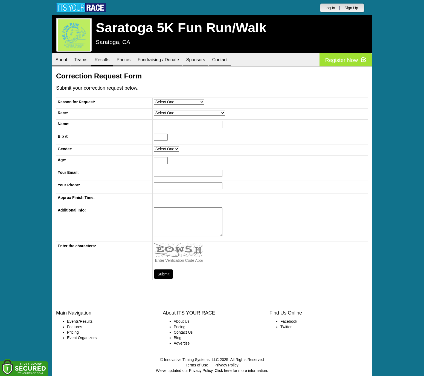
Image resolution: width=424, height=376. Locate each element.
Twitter (286, 327)
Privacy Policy (226, 365)
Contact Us (183, 332)
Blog (177, 338)
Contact (234, 60)
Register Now (345, 60)
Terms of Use (197, 365)
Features (74, 327)
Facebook (288, 321)
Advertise (182, 343)
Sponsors (207, 60)
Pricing (73, 332)
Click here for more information (241, 370)
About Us (182, 321)
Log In (329, 8)
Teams (84, 60)
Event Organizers (82, 338)
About (62, 60)
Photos (130, 60)
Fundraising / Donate (168, 60)
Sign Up (351, 8)
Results (107, 60)
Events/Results (79, 321)
